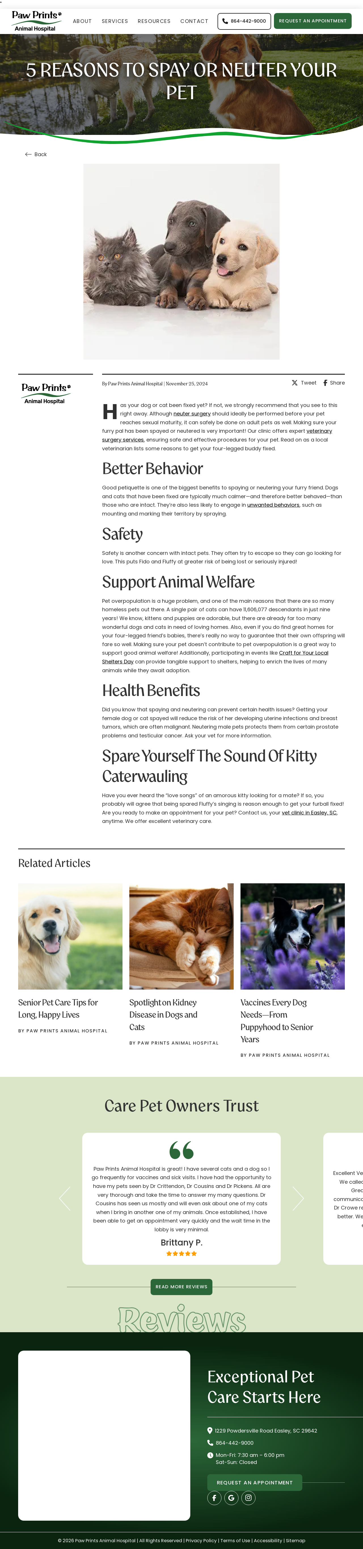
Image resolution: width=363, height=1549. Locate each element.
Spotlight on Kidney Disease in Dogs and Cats (163, 1014)
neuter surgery (192, 413)
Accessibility (268, 1540)
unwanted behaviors (273, 504)
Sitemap (295, 1540)
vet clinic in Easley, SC (309, 812)
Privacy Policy (201, 1540)
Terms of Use (235, 1540)
